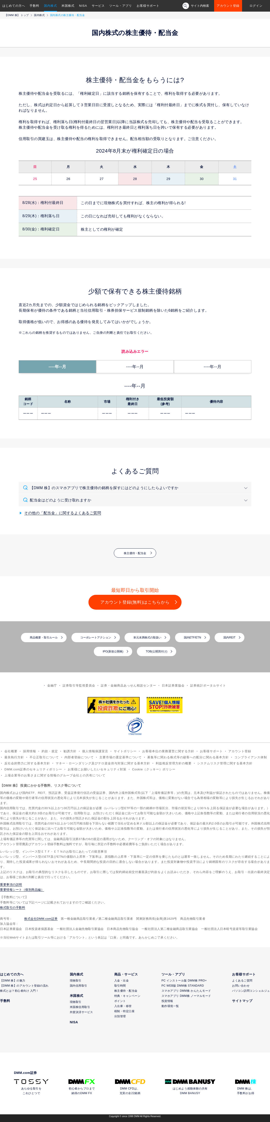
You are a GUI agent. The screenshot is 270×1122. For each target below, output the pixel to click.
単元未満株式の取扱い (147, 637)
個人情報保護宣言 (95, 751)
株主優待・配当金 (135, 553)
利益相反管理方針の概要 (174, 763)
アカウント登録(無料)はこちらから (135, 602)
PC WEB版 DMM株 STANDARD (183, 985)
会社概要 (10, 751)
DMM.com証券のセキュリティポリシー (33, 769)
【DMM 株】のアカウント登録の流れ (24, 985)
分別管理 (120, 1016)
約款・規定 (50, 751)
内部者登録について (79, 757)
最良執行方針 (14, 757)
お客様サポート (148, 5)
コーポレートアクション (95, 637)
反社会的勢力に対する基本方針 (27, 763)
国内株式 (50, 5)
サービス (98, 5)
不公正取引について (44, 757)
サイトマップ (242, 1001)
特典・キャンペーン (127, 996)
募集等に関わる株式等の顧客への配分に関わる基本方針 (188, 757)
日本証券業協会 (173, 685)
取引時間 (120, 985)
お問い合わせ (241, 985)
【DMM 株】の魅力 (12, 980)
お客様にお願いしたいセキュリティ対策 (97, 769)
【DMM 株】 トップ (17, 15)
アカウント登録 (228, 5)
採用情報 (29, 751)
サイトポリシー (125, 751)
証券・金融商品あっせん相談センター (128, 685)
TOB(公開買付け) (156, 651)
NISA (83, 5)
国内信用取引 (78, 985)
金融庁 (52, 685)
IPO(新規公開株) (113, 651)
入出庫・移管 (123, 1006)
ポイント (120, 1001)
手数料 (34, 5)
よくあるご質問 (242, 980)
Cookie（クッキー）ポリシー (153, 769)
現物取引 (75, 980)
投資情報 (167, 1001)
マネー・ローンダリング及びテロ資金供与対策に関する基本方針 (103, 763)
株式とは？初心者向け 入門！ (19, 990)
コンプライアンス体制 (250, 757)
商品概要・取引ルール (44, 637)
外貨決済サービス (81, 1012)
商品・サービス (126, 974)
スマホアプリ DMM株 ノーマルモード (186, 996)
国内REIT (229, 637)
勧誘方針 (70, 751)
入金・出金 (121, 980)
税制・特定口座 (124, 1011)
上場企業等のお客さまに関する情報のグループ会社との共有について (54, 775)
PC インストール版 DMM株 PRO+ (184, 980)
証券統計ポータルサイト (208, 685)
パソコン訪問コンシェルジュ (251, 990)
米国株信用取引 (80, 1007)
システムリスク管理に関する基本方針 (225, 763)
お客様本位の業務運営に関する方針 (168, 751)
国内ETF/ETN (192, 637)
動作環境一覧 (170, 1006)
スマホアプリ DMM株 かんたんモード (186, 990)
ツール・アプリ (120, 5)
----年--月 (57, 366)
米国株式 (67, 5)
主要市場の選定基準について (120, 757)
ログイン (256, 5)
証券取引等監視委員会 (79, 685)
